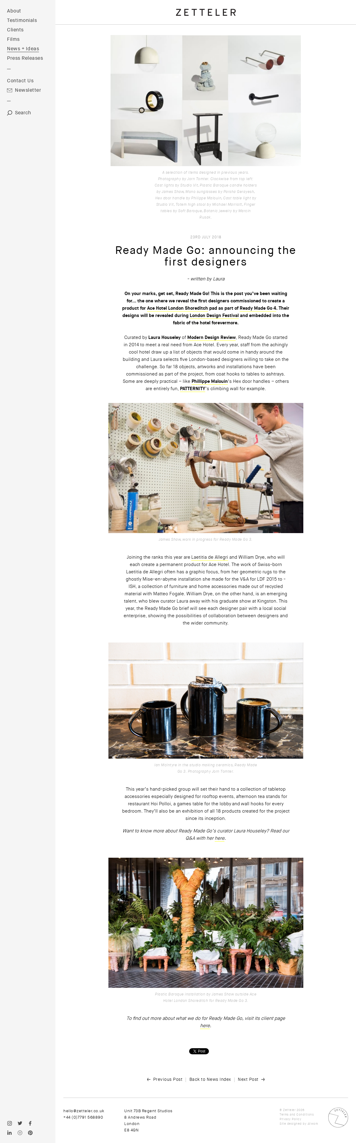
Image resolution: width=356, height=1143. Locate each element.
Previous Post (168, 1079)
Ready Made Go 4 (258, 308)
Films (13, 39)
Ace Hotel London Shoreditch (177, 308)
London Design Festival (214, 315)
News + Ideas (23, 49)
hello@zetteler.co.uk (83, 1110)
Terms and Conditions (297, 1114)
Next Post (248, 1079)
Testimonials (22, 20)
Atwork (313, 1124)
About (14, 11)
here (219, 838)
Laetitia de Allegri (209, 557)
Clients (15, 30)
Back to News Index (210, 1079)
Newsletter (28, 90)
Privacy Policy (290, 1119)
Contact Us (20, 81)
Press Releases (25, 58)
